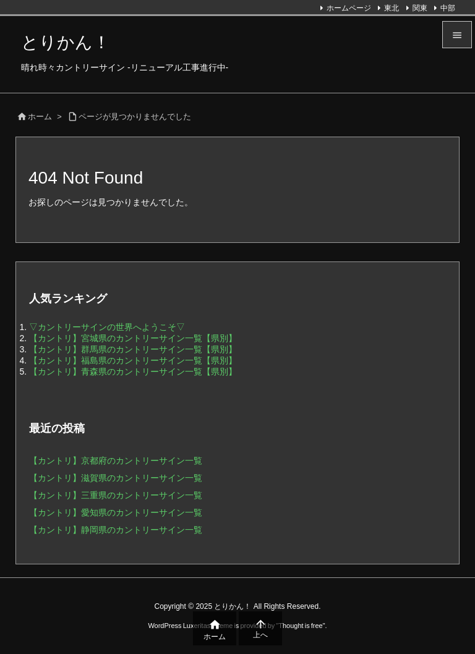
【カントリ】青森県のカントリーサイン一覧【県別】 (133, 371)
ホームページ (349, 8)
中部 (447, 8)
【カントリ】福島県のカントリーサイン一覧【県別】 (133, 360)
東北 (391, 8)
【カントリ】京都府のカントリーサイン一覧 (115, 460)
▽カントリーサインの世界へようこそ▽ (107, 327)
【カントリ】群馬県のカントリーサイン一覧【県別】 (133, 349)
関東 (420, 8)
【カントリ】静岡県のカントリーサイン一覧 (115, 530)
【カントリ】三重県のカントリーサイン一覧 (115, 495)
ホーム (40, 116)
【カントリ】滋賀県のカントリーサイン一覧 (115, 478)
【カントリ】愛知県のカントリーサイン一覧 (115, 512)
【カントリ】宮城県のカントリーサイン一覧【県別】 (133, 338)
